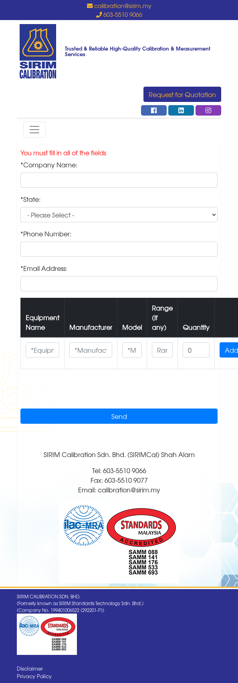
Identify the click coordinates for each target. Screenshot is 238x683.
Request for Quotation (182, 94)
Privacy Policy (34, 676)
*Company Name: (48, 164)
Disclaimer (30, 668)
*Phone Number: (45, 233)
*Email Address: (43, 268)
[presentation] (81, 391)
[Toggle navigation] (34, 130)
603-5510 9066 (119, 14)
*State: (30, 199)
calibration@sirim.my (119, 5)
